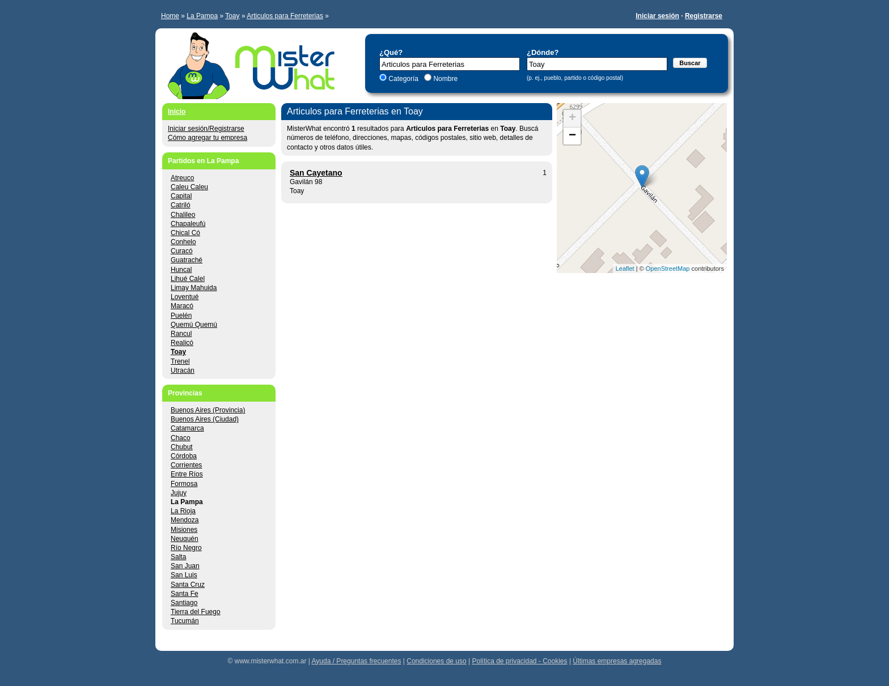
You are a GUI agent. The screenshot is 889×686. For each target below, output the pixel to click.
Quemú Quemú (194, 325)
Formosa (184, 484)
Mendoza (184, 520)
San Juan (185, 566)
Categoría (403, 79)
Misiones (184, 530)
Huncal (181, 270)
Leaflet (625, 268)
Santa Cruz (188, 585)
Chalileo (183, 215)
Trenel (180, 361)
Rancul (181, 334)
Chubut (182, 447)
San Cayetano (316, 172)
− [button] (572, 135)
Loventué (184, 297)
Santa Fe (184, 594)
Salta (178, 557)
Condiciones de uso (436, 661)
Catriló (180, 205)
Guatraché (186, 260)
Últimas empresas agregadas (617, 661)
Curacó (182, 251)
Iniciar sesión (657, 16)
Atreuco (182, 178)
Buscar (689, 62)
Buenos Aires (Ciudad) (205, 419)
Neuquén (184, 539)
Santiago (184, 603)
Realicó (182, 343)
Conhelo (183, 242)
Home (170, 16)
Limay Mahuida (194, 288)
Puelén (181, 315)
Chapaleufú (188, 224)
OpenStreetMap (668, 268)
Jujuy (179, 493)
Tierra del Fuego (196, 612)
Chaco (180, 438)
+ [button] (572, 118)
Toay (232, 16)
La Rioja (183, 511)
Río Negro (186, 548)
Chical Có (185, 233)
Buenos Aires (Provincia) (208, 410)
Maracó (182, 306)
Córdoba (184, 456)
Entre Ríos (187, 474)
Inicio (176, 112)
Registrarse (703, 16)
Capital (181, 196)
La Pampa (202, 16)
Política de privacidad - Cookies (519, 661)
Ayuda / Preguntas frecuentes (356, 661)
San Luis (184, 575)
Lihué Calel (188, 279)
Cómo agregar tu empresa (207, 138)
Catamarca (187, 428)
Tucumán (185, 621)
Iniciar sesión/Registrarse (206, 129)
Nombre (444, 79)
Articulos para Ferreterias (285, 16)
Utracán (182, 370)
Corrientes (186, 465)
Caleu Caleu (189, 187)
